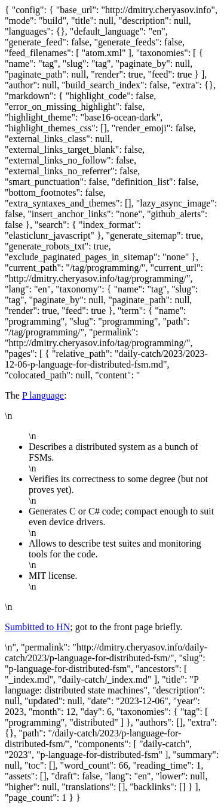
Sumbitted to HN (37, 627)
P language (43, 395)
